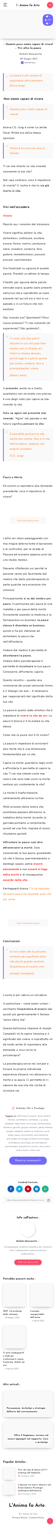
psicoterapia (11, 1146)
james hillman (45, 1127)
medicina (28, 1131)
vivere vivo (34, 1150)
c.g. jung (43, 1119)
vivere (47, 1146)
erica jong (32, 1123)
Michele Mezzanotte (26, 1241)
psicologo (26, 1142)
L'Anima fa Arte (27, 1505)
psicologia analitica (28, 1138)
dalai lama (20, 1123)
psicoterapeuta (39, 1142)
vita (41, 1146)
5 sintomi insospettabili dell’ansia (37, 1314)
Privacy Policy (19, 1517)
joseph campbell (14, 1131)
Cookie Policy (36, 1517)
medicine (38, 1131)
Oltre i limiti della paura (28, 923)
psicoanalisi (27, 1135)
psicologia (12, 1138)
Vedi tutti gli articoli (28, 1262)
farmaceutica (44, 1123)
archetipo (33, 1119)
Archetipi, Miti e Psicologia (30, 1108)
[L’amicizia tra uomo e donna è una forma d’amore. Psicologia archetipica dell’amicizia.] (9, 1489)
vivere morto (22, 1150)
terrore (34, 1146)
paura (17, 1135)
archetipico (22, 1119)
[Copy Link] (28, 1200)
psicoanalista (41, 1135)
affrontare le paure (27, 1116)
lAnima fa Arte (28, 5)
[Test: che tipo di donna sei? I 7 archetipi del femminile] (9, 1474)
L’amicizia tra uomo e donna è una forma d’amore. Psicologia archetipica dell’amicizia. (34, 1487)
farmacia (7, 1127)
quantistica (24, 1146)
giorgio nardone (29, 1127)
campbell (9, 1123)
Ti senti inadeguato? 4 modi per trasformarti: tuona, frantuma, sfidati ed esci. (13, 1359)
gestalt (16, 1127)
